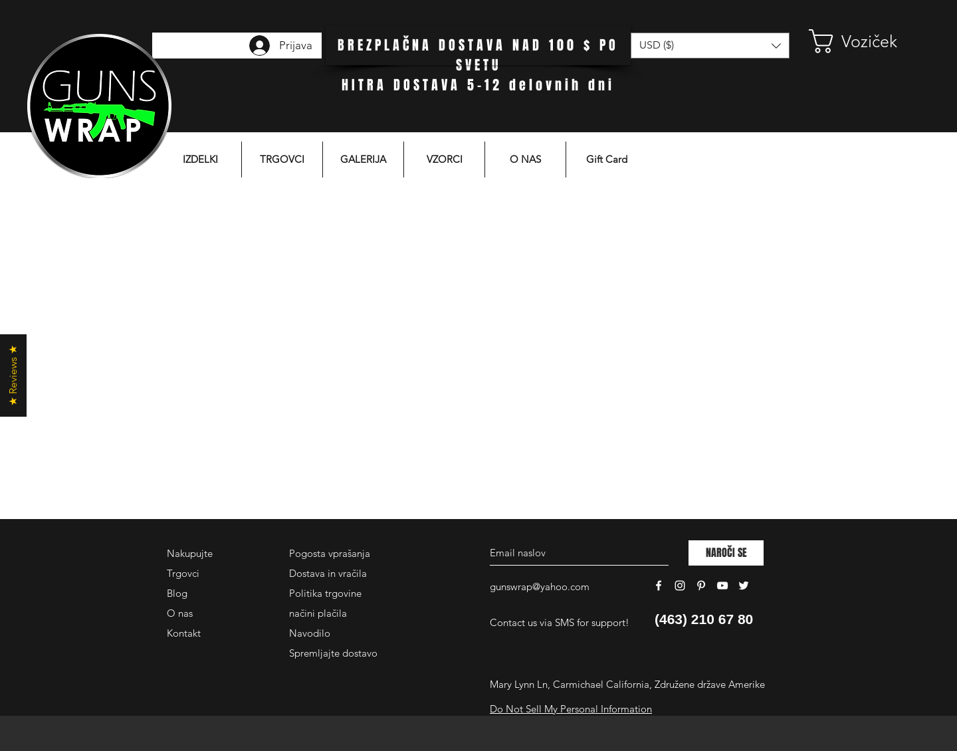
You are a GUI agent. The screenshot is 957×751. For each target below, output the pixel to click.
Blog (177, 593)
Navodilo (309, 633)
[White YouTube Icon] (722, 585)
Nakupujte (190, 553)
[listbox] (710, 45)
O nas (180, 613)
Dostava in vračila (328, 573)
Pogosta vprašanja (329, 553)
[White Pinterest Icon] (701, 585)
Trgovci (183, 573)
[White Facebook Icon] (658, 585)
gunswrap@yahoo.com (539, 586)
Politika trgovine (325, 593)
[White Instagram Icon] (680, 585)
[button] (860, 41)
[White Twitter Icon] (743, 585)
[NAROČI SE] (726, 553)
